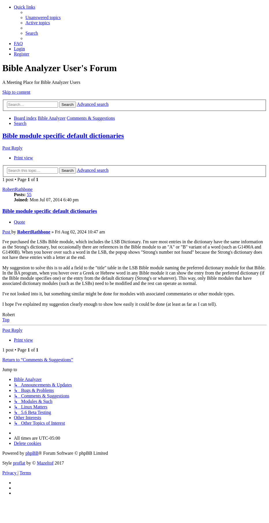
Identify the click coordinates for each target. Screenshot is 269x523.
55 (29, 194)
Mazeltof (45, 463)
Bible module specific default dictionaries (63, 135)
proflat (19, 463)
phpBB (31, 453)
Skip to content (16, 92)
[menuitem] (43, 17)
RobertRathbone (17, 189)
